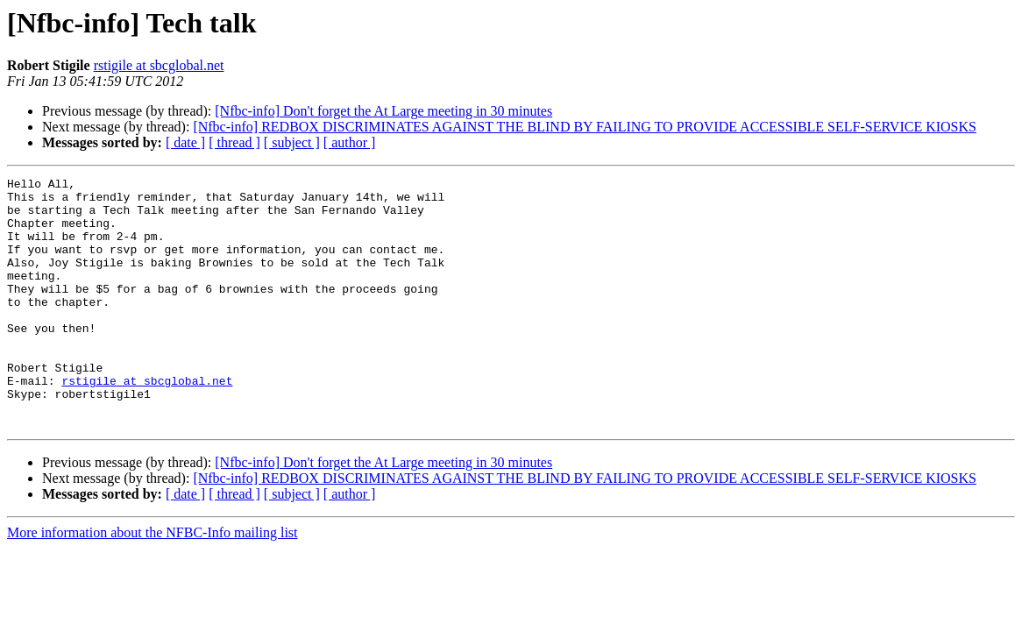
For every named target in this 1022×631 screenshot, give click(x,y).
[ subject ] (292, 142)
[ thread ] (234, 142)
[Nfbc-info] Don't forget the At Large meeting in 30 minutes (383, 110)
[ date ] (185, 142)
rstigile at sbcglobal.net (159, 65)
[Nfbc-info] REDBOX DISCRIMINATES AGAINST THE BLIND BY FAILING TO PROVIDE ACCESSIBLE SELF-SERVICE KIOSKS (584, 126)
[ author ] (349, 142)
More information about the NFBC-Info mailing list (152, 582)
